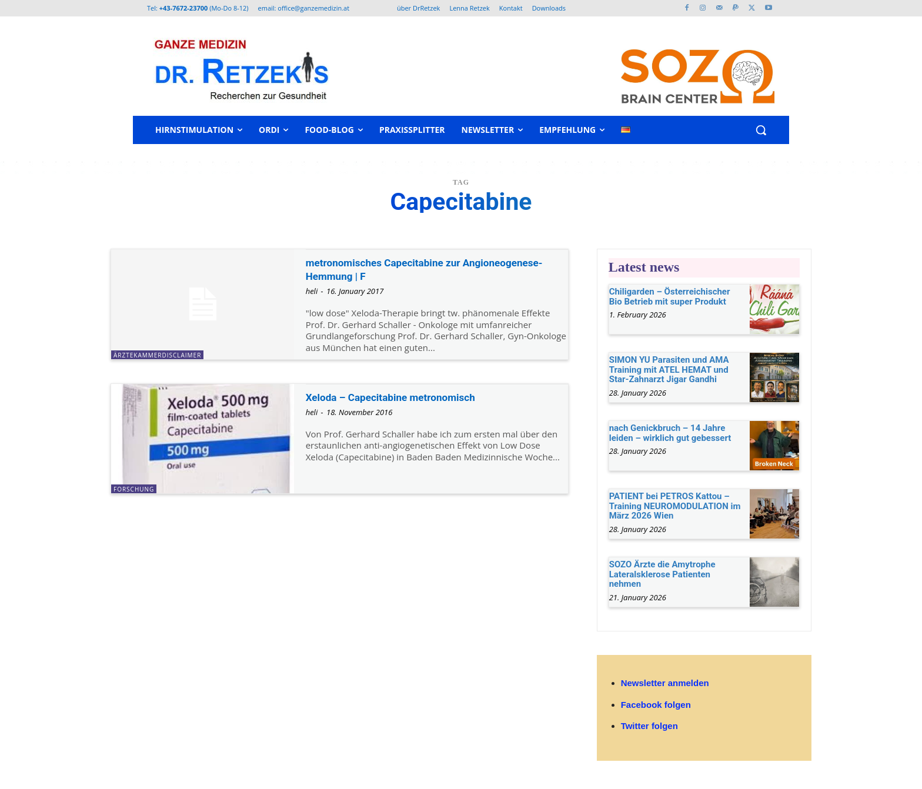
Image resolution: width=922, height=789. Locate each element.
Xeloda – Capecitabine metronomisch (410, 397)
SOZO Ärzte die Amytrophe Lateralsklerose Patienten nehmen (662, 574)
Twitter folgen (649, 726)
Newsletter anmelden (665, 683)
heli (312, 291)
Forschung (133, 489)
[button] (761, 130)
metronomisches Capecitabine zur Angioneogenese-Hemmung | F (401, 269)
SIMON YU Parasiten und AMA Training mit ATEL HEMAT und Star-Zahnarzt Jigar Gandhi (669, 370)
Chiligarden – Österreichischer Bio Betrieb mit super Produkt (669, 296)
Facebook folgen (656, 705)
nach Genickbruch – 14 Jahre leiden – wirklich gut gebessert (670, 433)
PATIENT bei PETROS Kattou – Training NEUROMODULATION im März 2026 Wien (675, 506)
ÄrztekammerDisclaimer (157, 355)
